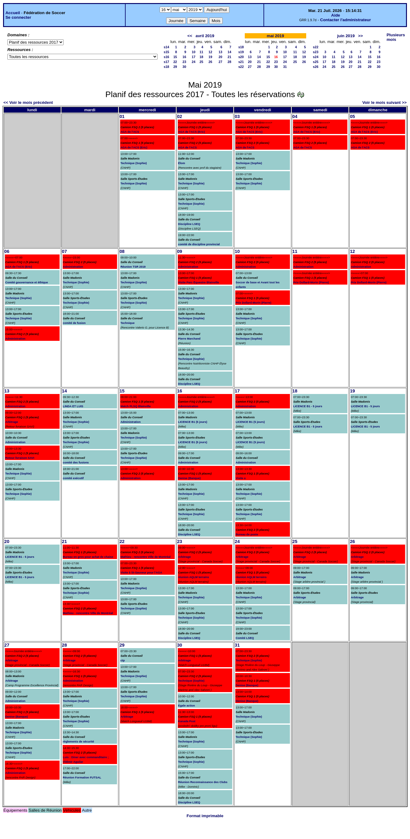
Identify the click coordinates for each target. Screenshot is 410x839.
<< (189, 35)
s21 (241, 62)
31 (285, 67)
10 (193, 52)
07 (64, 251)
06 (6, 251)
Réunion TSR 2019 (133, 266)
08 (121, 251)
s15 (166, 52)
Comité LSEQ (245, 638)
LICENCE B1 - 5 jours (307, 406)
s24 (315, 57)
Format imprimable (205, 815)
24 (193, 62)
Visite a (241, 478)
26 (210, 62)
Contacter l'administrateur (345, 20)
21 (229, 57)
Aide (335, 15)
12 (210, 52)
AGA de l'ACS (129, 131)
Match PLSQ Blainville (135, 406)
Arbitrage (11, 421)
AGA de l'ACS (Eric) (133, 147)
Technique (127, 323)
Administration (15, 338)
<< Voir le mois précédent (28, 102)
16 (184, 57)
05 (352, 116)
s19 (241, 52)
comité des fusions (76, 462)
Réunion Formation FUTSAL (82, 777)
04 (294, 116)
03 (237, 116)
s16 (166, 57)
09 (179, 251)
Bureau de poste (247, 534)
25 (201, 62)
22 (175, 62)
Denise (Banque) (189, 478)
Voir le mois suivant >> (384, 102)
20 (220, 57)
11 (201, 52)
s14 (166, 47)
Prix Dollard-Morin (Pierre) (253, 302)
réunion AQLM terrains (193, 577)
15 (175, 57)
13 (220, 52)
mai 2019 (275, 35)
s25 (315, 62)
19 (210, 57)
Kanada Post (187, 721)
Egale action (186, 705)
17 (193, 57)
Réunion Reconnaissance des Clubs (203, 782)
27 (220, 62)
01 (121, 116)
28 (229, 62)
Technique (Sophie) (133, 163)
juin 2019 (346, 35)
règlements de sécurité (78, 741)
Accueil (13, 12)
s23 (315, 52)
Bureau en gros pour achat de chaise (88, 556)
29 (175, 67)
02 (179, 116)
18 (201, 57)
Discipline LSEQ (189, 224)
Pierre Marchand (189, 338)
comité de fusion (74, 323)
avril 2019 (205, 35)
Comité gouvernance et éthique (26, 282)
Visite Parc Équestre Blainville (198, 282)
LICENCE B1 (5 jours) (192, 421)
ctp (122, 660)
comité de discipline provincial (199, 244)
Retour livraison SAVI (19, 457)
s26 (315, 67)
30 (184, 67)
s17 (166, 62)
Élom (181, 163)
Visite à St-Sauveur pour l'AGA (141, 572)
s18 (166, 67)
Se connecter (18, 17)
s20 (241, 57)
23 (184, 62)
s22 (241, 67)
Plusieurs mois (396, 37)
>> (360, 35)
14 (229, 52)
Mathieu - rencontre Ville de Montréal (88, 613)
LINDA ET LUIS (73, 406)
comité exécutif (73, 478)
